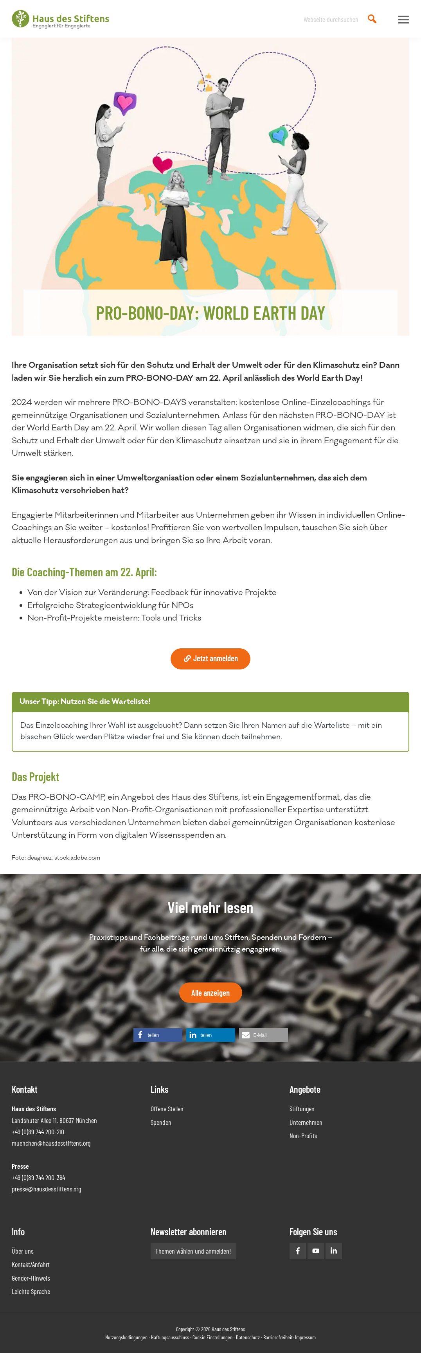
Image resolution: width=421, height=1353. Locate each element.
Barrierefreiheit (278, 1337)
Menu (401, 19)
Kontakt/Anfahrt (31, 1264)
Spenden (161, 1122)
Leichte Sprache (31, 1291)
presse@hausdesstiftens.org (46, 1188)
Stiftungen (302, 1108)
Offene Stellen (167, 1108)
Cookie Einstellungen (212, 1337)
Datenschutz (248, 1337)
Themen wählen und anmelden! (193, 1251)
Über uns (23, 1251)
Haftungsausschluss (170, 1337)
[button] (157, 1035)
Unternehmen (306, 1122)
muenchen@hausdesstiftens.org (51, 1143)
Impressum (305, 1337)
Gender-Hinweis (31, 1278)
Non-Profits (303, 1135)
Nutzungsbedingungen (126, 1337)
